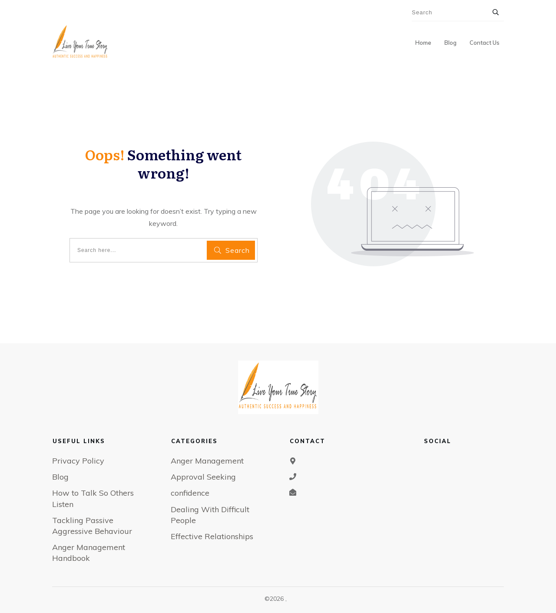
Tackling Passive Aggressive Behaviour (92, 525)
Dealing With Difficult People (210, 514)
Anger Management (207, 461)
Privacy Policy (78, 461)
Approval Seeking (203, 477)
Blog (60, 477)
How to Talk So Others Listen (93, 498)
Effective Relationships (212, 536)
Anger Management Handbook (88, 552)
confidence (190, 493)
